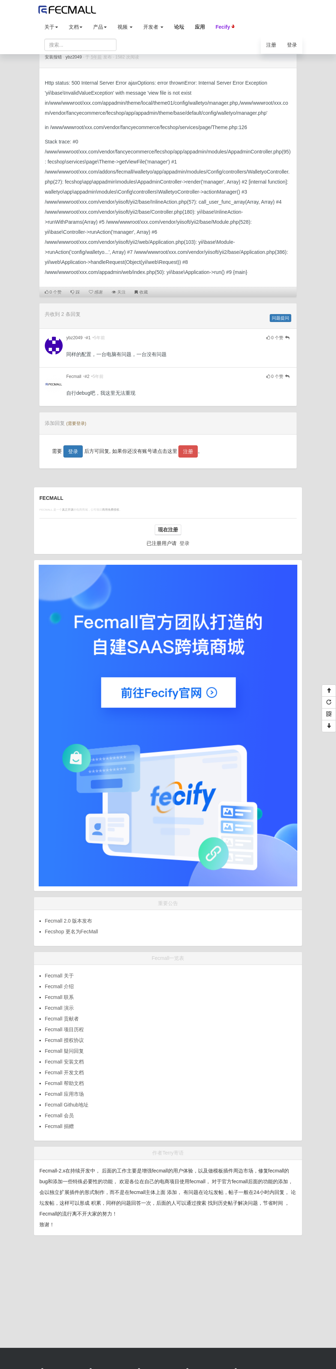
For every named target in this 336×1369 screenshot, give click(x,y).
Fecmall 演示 (59, 1008)
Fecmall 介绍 (59, 986)
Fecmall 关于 (59, 976)
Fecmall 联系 (59, 997)
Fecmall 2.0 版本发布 (68, 921)
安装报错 (53, 57)
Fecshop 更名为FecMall (71, 931)
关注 (119, 292)
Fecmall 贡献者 (62, 1019)
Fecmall (73, 376)
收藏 (141, 292)
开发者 (153, 27)
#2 (87, 376)
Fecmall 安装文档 (64, 1062)
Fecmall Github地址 (66, 1105)
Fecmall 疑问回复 (64, 1051)
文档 (75, 27)
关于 (51, 27)
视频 (125, 27)
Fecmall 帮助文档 (64, 1083)
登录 (292, 45)
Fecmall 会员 (59, 1115)
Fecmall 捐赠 (59, 1126)
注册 (271, 45)
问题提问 (280, 318)
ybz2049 (74, 57)
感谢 (96, 292)
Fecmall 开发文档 (64, 1072)
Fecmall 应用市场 (64, 1094)
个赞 (53, 292)
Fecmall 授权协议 (64, 1040)
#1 (88, 337)
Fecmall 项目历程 (64, 1029)
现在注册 (168, 529)
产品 (100, 27)
